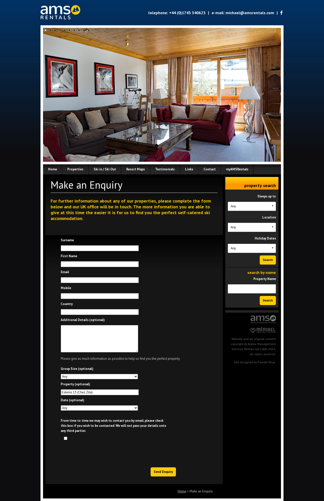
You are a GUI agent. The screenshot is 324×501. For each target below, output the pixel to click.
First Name (69, 256)
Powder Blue (266, 362)
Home (182, 491)
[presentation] (137, 452)
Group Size (77, 369)
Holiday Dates (265, 238)
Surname (67, 240)
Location (269, 217)
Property (75, 384)
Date (72, 400)
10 (88, 30)
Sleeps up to (266, 196)
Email (65, 272)
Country (67, 304)
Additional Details (83, 320)
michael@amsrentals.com (250, 12)
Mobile (66, 288)
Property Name (264, 279)
